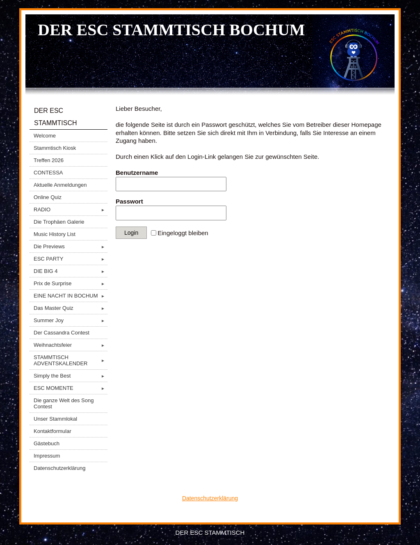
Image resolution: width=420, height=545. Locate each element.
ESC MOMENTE (70, 388)
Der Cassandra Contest (61, 333)
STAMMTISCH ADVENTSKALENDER (70, 360)
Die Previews (70, 246)
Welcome (45, 136)
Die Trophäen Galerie (59, 222)
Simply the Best (70, 376)
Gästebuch (46, 443)
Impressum (47, 456)
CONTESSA (48, 172)
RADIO (70, 209)
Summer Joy (70, 320)
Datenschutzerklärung (59, 468)
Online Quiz (48, 197)
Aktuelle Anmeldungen (60, 185)
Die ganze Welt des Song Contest (64, 403)
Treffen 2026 (49, 160)
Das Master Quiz (70, 308)
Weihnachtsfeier (70, 345)
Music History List (54, 234)
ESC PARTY (70, 259)
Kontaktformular (52, 431)
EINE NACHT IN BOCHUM (70, 296)
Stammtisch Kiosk (55, 148)
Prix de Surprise (70, 283)
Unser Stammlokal (55, 419)
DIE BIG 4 (70, 271)
